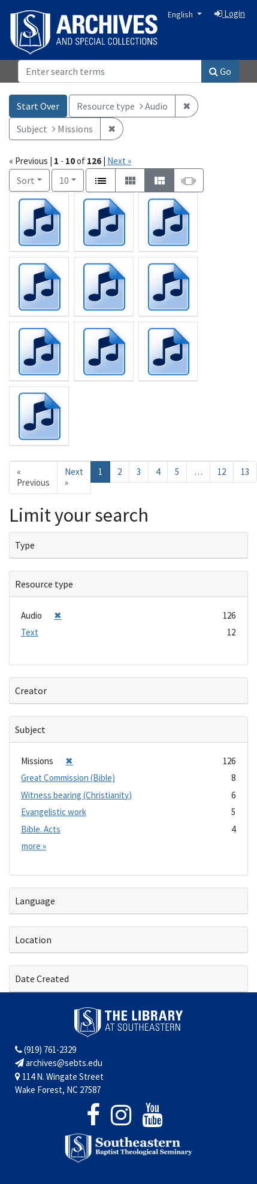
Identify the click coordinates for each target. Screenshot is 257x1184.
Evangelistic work (53, 811)
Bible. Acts (41, 829)
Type (25, 545)
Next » (119, 160)
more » (34, 846)
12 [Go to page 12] (221, 471)
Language (35, 901)
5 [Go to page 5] (177, 471)
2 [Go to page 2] (119, 471)
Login (229, 13)
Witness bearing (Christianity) (76, 795)
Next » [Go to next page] (74, 477)
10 (71, 179)
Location (33, 940)
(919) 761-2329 (45, 1049)
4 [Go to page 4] (158, 471)
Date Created (42, 979)
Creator (31, 691)
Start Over (38, 106)
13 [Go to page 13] (245, 471)
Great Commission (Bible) (68, 777)
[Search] (110, 71)
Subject (30, 729)
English (181, 14)
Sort (26, 180)
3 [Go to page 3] (139, 471)
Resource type (44, 584)
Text (29, 632)
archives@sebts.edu (58, 1062)
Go (220, 71)
